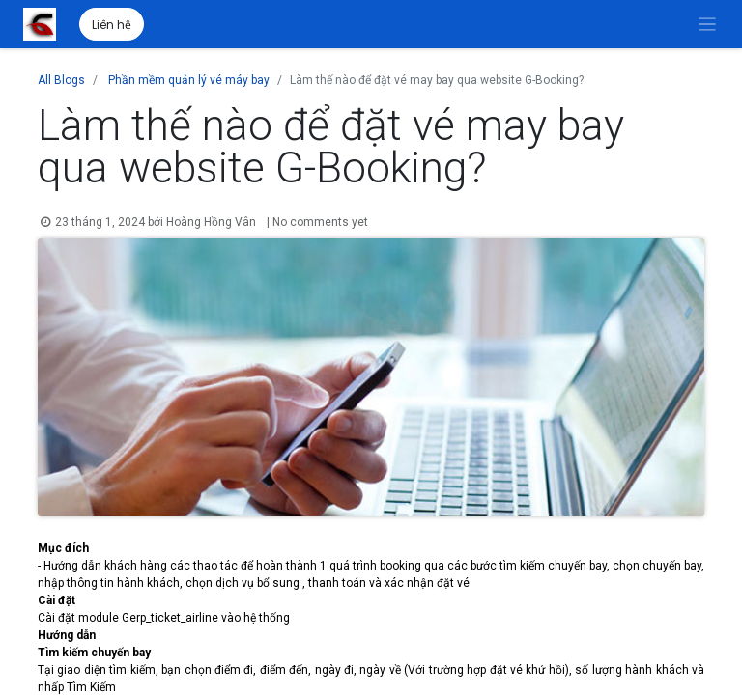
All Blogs (61, 80)
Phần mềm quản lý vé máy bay (189, 80)
